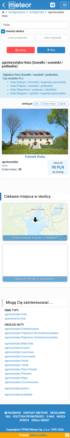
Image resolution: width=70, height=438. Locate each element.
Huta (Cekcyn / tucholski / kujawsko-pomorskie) (38, 82)
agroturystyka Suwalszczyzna (22, 328)
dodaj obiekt (41, 420)
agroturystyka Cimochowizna (21, 382)
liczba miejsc (50, 103)
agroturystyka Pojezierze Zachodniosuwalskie (31, 337)
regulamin (57, 412)
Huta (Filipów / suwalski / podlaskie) (31, 85)
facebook (13, 412)
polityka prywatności (28, 416)
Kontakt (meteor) (35, 412)
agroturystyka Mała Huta (19, 343)
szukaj (20, 50)
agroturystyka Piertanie (18, 373)
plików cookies (38, 435)
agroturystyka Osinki (16, 360)
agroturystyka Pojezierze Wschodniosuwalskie (31, 333)
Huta (4, 165)
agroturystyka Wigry (16, 377)
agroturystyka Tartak (17, 365)
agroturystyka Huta (16, 314)
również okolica (12, 31)
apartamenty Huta (15, 318)
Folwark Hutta (35, 157)
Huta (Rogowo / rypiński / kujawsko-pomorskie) (38, 93)
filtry (51, 50)
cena (37, 103)
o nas (50, 416)
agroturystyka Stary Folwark (21, 369)
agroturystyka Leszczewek (20, 356)
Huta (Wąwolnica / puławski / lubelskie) (33, 89)
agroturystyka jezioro (17, 388)
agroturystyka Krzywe (17, 347)
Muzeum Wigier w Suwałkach (34, 279)
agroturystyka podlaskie (18, 394)
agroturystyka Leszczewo (19, 352)
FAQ (8, 416)
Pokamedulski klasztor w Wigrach (35, 238)
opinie (63, 103)
